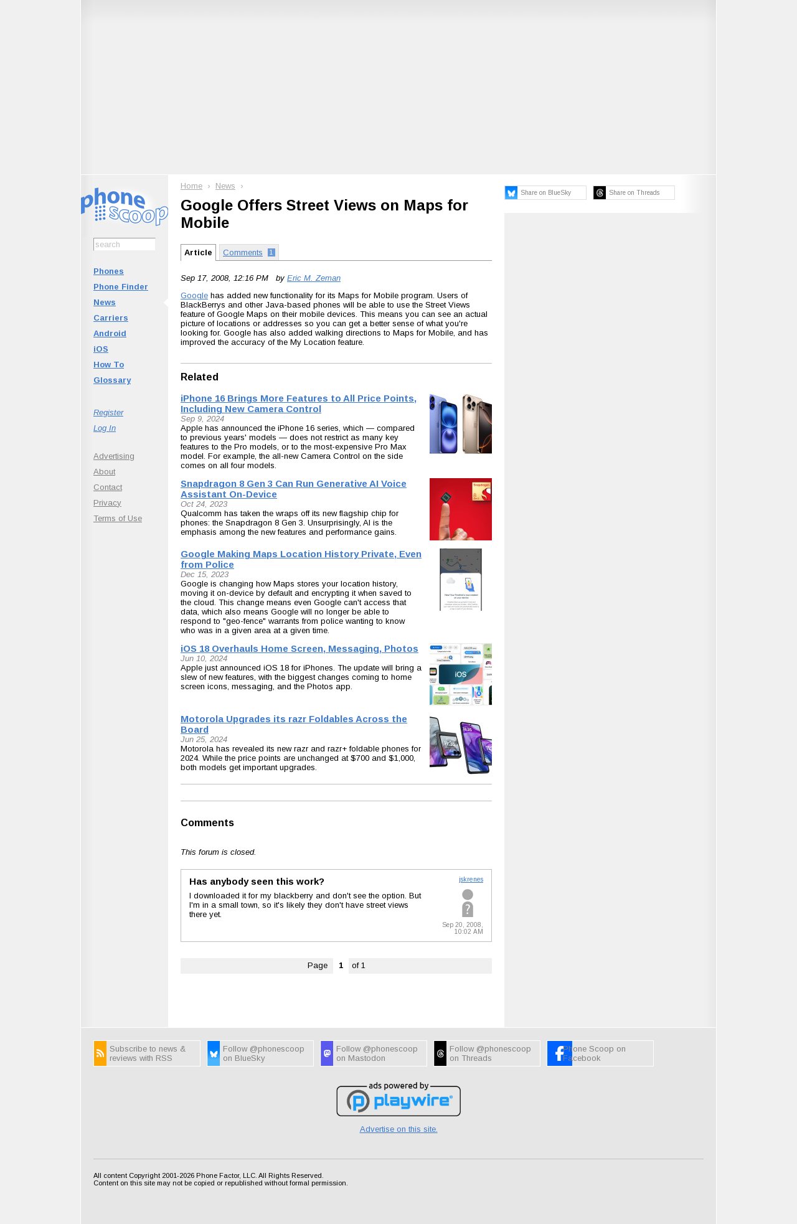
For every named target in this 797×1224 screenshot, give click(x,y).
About (104, 471)
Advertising (113, 456)
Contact (107, 487)
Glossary (112, 380)
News (104, 302)
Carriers (110, 317)
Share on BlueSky (546, 192)
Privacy (107, 502)
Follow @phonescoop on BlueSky (263, 1053)
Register (108, 412)
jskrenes (471, 879)
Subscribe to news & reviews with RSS (148, 1053)
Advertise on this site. (399, 1129)
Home (191, 186)
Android (109, 333)
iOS (100, 349)
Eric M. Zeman (314, 278)
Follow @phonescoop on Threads (490, 1053)
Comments (207, 822)
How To (108, 364)
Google (194, 295)
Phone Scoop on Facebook (594, 1053)
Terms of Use (117, 518)
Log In (104, 428)
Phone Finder (120, 286)
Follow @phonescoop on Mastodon (377, 1053)
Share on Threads (634, 192)
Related (200, 377)
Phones (108, 271)
